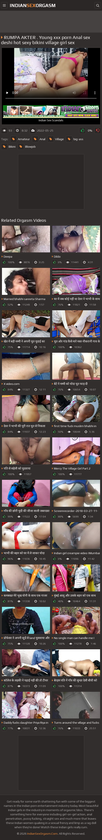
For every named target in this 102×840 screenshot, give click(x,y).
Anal (38, 139)
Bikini (8, 146)
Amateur (20, 139)
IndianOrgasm (33, 5)
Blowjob (27, 146)
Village (55, 139)
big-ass (74, 139)
